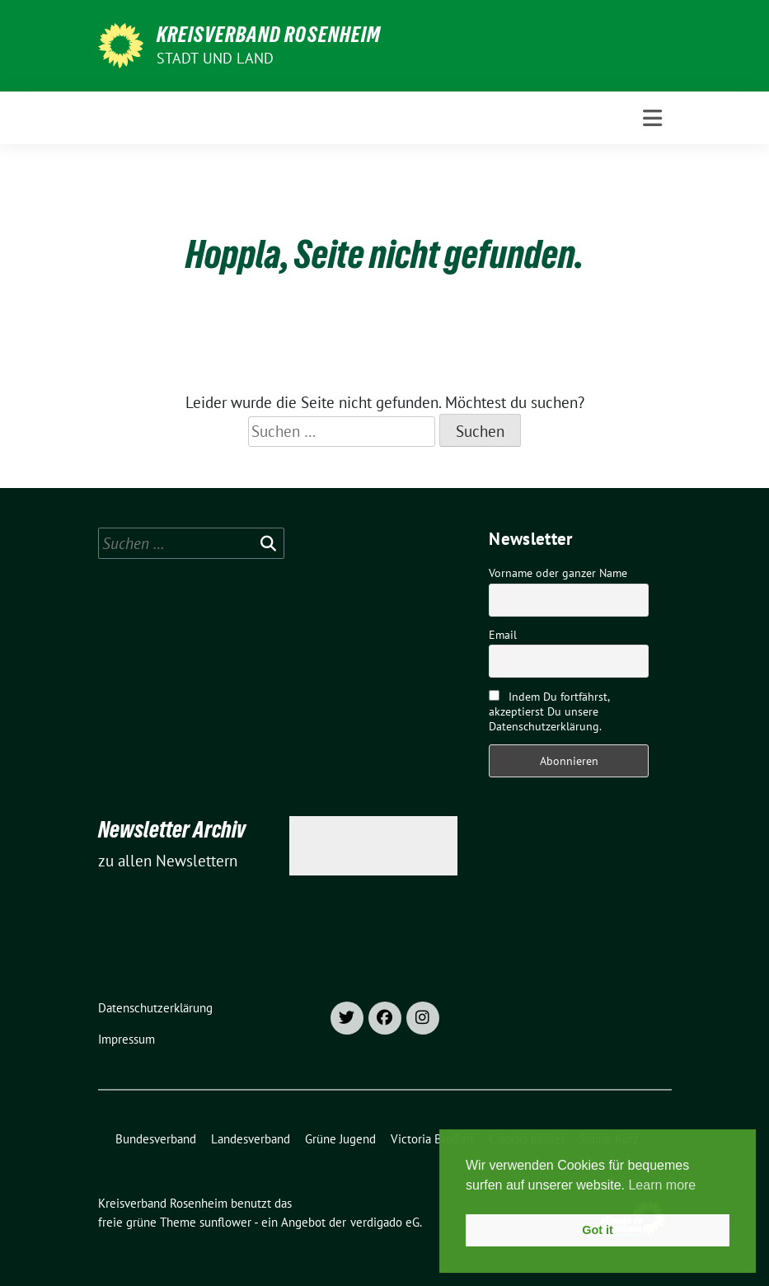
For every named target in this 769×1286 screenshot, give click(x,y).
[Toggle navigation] (652, 118)
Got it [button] (597, 1230)
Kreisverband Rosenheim (269, 34)
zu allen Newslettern (167, 861)
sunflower (225, 1222)
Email (503, 634)
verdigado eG (385, 1222)
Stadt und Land (215, 58)
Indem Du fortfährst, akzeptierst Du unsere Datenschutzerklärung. (549, 711)
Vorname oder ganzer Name (558, 573)
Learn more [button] (662, 1185)
